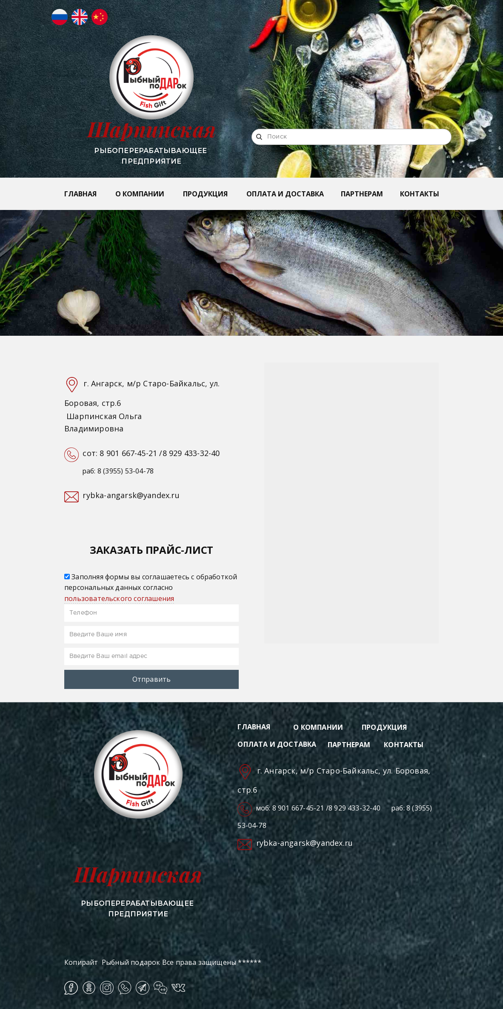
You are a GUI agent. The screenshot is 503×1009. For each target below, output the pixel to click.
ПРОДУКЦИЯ (205, 193)
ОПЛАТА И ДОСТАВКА (285, 193)
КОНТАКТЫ (419, 193)
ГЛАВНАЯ (80, 193)
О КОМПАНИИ (139, 193)
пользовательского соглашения (119, 598)
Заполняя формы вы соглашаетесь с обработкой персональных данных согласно (150, 587)
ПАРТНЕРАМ (362, 193)
